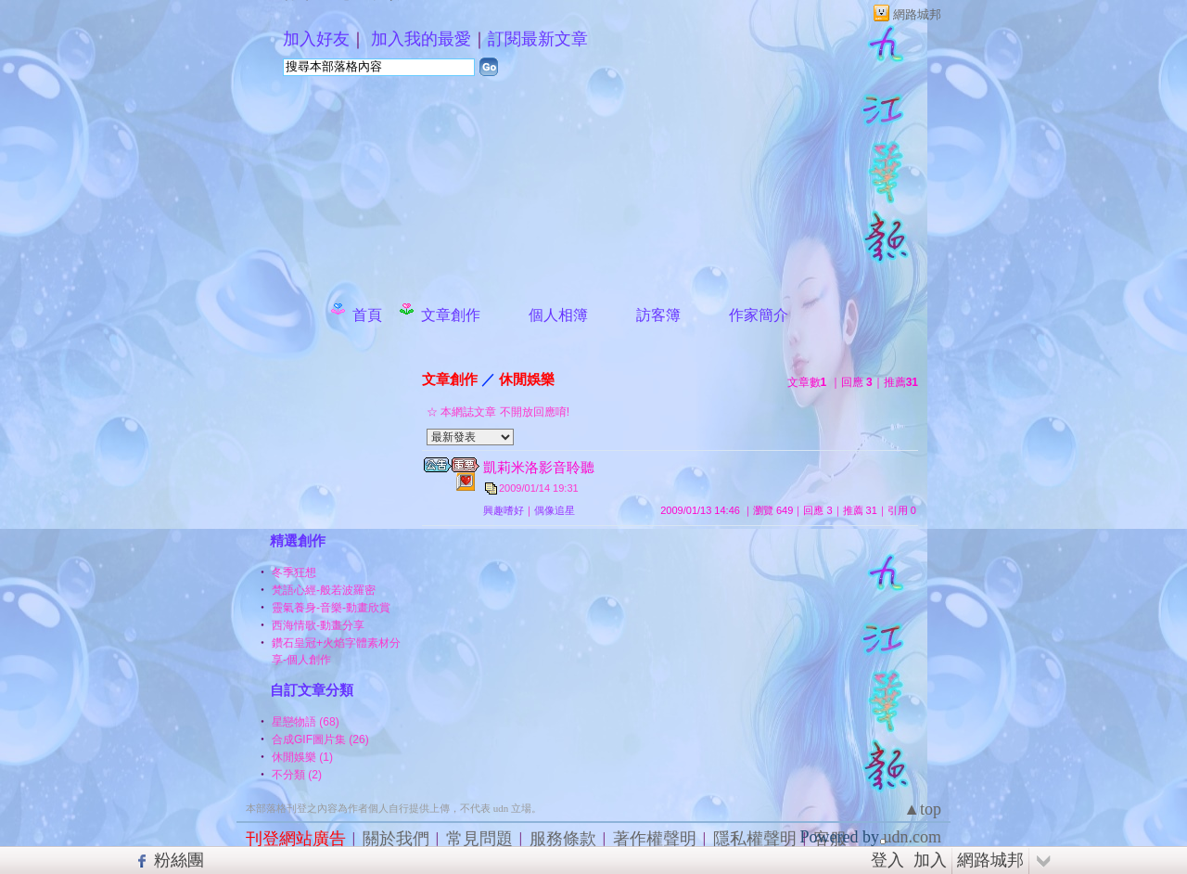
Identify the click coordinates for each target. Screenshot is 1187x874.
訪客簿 (658, 315)
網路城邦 (917, 14)
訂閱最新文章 (538, 39)
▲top (922, 809)
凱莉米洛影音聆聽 (538, 467)
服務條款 (563, 838)
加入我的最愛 (421, 39)
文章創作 (450, 315)
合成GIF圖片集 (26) (320, 739)
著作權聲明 (654, 838)
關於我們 (396, 838)
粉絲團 (179, 860)
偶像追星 (554, 510)
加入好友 (316, 39)
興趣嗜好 (503, 510)
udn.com (913, 837)
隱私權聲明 (755, 838)
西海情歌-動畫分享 (318, 625)
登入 (887, 860)
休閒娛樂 (527, 379)
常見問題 (479, 838)
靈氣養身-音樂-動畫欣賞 (331, 607)
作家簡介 (758, 315)
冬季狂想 (294, 572)
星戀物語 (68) (305, 721)
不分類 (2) (297, 774)
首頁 (367, 315)
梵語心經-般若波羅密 (324, 590)
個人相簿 (558, 315)
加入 (930, 860)
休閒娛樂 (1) (302, 757)
